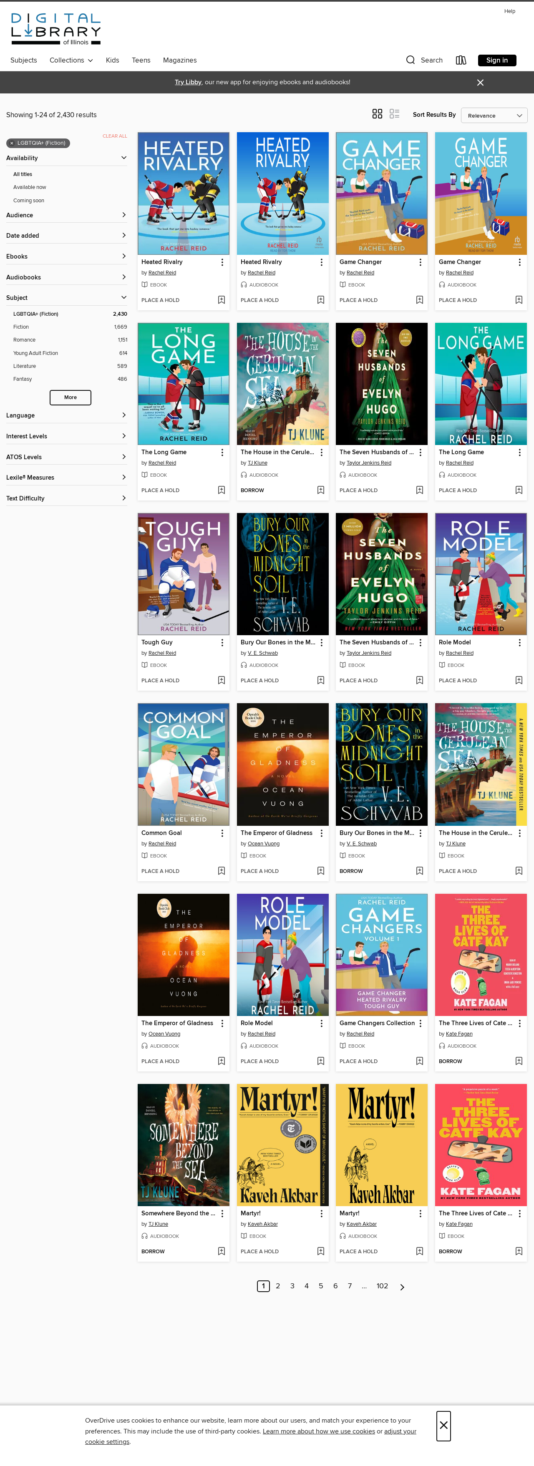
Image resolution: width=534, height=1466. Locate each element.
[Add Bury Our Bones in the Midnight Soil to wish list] (320, 681)
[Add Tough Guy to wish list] (221, 681)
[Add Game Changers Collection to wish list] (419, 1061)
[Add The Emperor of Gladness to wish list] (320, 871)
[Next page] (402, 1286)
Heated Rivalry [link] (162, 262)
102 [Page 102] (382, 1286)
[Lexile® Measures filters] (66, 478)
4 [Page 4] (307, 1286)
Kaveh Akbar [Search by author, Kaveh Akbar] (263, 1224)
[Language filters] (66, 416)
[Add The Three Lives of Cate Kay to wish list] (519, 1061)
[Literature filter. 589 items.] (70, 366)
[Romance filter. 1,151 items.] (70, 340)
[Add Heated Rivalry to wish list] (221, 300)
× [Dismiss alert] (480, 83)
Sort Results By (434, 115)
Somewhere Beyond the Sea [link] (179, 1213)
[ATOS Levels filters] (66, 457)
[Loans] (461, 62)
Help (509, 11)
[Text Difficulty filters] (66, 499)
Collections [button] (71, 60)
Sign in (497, 60)
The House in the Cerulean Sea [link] (279, 452)
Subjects (23, 60)
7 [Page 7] (350, 1286)
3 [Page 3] (292, 1286)
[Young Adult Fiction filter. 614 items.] (70, 353)
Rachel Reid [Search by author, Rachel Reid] (162, 272)
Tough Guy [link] (157, 642)
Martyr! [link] (251, 1213)
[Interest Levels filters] (66, 437)
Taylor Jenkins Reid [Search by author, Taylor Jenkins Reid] (369, 463)
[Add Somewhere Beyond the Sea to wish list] (221, 1252)
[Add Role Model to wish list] (519, 681)
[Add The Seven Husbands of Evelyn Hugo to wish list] (419, 490)
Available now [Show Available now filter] (29, 187)
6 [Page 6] (335, 1286)
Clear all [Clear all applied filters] (115, 136)
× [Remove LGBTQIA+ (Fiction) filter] (12, 143)
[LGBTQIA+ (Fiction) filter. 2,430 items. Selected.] (70, 314)
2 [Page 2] (278, 1286)
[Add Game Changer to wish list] (419, 300)
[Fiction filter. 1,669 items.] (70, 327)
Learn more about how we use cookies (319, 1431)
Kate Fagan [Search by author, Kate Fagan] (459, 1034)
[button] (423, 62)
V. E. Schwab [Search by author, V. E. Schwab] (263, 653)
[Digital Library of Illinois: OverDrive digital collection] (56, 28)
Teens (141, 60)
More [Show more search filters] (70, 397)
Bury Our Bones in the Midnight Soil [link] (279, 642)
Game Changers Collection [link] (377, 1023)
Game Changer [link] (361, 262)
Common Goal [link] (161, 833)
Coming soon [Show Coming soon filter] (28, 200)
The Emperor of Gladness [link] (276, 833)
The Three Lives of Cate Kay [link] (477, 1023)
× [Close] (443, 1426)
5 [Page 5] (321, 1286)
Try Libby (188, 82)
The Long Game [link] (163, 452)
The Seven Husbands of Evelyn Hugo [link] (378, 452)
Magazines (180, 60)
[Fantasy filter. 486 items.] (70, 379)
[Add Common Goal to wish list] (221, 871)
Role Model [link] (455, 642)
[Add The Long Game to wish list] (221, 490)
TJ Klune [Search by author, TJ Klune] (257, 463)
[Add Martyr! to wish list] (320, 1252)
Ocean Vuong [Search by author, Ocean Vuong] (264, 843)
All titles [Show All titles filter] (22, 174)
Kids (112, 60)
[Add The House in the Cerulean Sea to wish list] (320, 490)
